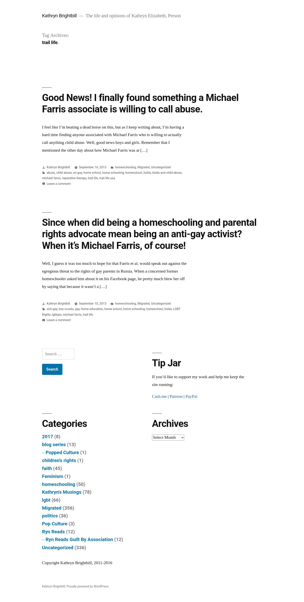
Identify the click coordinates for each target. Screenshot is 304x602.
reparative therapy (74, 178)
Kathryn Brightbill (59, 15)
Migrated (143, 167)
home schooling (113, 173)
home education (92, 309)
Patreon (176, 396)
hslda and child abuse (166, 173)
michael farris (51, 178)
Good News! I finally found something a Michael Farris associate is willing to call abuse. (140, 103)
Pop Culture (54, 523)
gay (77, 309)
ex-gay (77, 173)
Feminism (52, 476)
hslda (147, 173)
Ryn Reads (53, 531)
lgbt (46, 500)
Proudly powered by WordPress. (87, 586)
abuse (51, 173)
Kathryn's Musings (61, 492)
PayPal (191, 396)
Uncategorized (161, 167)
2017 (47, 436)
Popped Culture (62, 452)
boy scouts (66, 309)
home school (92, 173)
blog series (54, 444)
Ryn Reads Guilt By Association (79, 539)
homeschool (133, 173)
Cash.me (159, 396)
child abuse (64, 173)
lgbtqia (56, 314)
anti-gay (52, 309)
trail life (93, 178)
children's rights (59, 460)
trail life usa (107, 178)
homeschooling (125, 167)
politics (50, 516)
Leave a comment (59, 184)
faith (47, 468)
